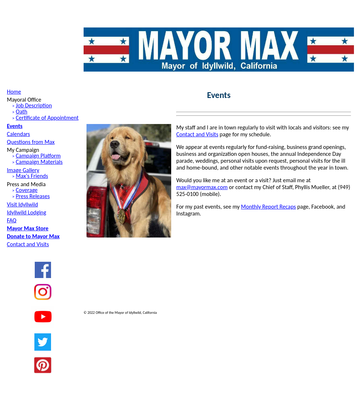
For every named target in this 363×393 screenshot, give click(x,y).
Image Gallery (23, 170)
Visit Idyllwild (22, 204)
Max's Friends (32, 175)
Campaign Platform (38, 155)
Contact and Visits (28, 244)
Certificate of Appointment (47, 117)
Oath (22, 111)
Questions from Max (31, 141)
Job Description (34, 105)
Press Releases (33, 196)
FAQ (11, 220)
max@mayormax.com (202, 187)
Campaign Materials (39, 161)
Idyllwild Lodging (26, 212)
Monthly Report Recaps (268, 206)
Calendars (18, 134)
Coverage (27, 190)
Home (14, 91)
